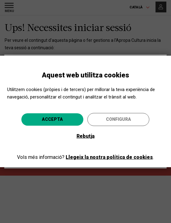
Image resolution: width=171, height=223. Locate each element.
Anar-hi (119, 149)
